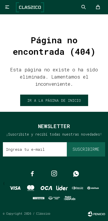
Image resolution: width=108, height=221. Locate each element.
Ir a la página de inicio (54, 100)
